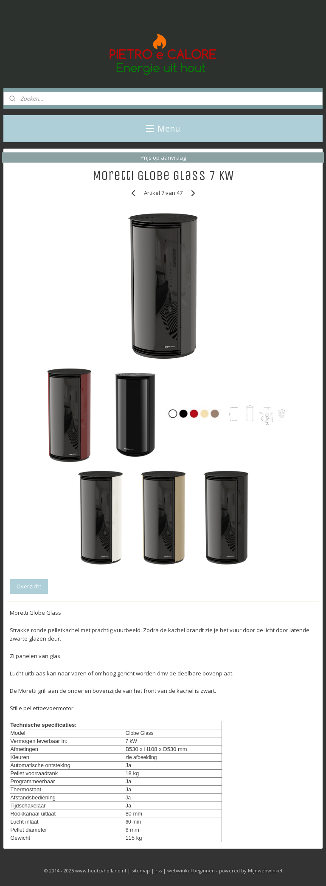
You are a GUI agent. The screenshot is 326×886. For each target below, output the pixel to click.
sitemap (141, 870)
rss (158, 870)
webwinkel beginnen (191, 870)
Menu (163, 128)
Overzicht (29, 586)
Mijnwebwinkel (265, 870)
